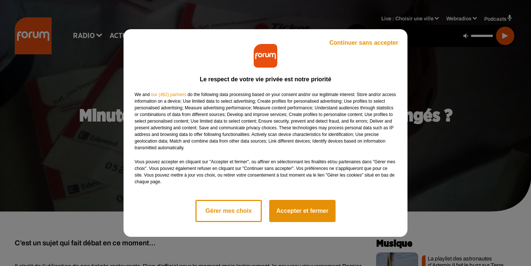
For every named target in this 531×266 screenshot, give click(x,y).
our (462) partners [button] (168, 94)
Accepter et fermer (302, 211)
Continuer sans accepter (363, 43)
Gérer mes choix (228, 211)
